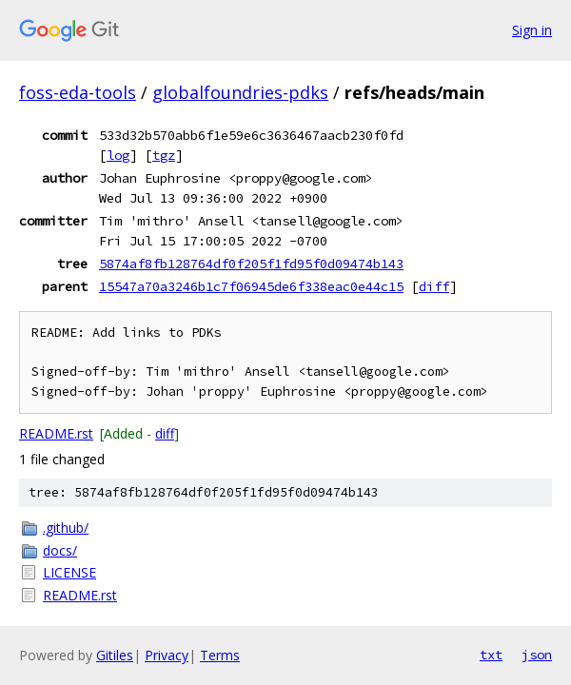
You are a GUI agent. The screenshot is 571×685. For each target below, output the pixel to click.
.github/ (66, 528)
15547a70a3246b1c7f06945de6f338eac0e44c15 (251, 286)
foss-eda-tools (77, 92)
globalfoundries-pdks (240, 92)
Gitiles (114, 655)
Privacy (166, 655)
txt (491, 654)
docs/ (60, 550)
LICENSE (69, 572)
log (118, 155)
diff (434, 286)
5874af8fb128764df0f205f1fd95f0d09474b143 (251, 263)
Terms (220, 655)
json (537, 654)
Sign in (532, 30)
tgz (163, 155)
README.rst (56, 433)
